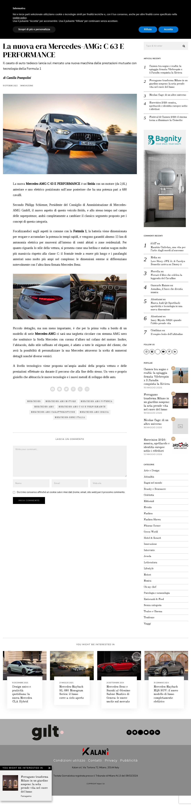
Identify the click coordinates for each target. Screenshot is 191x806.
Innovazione (26, 86)
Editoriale (26, 14)
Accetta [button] (168, 796)
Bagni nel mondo (153, 493)
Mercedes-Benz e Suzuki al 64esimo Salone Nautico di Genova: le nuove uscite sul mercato (118, 704)
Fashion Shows (153, 530)
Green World (151, 542)
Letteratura (151, 573)
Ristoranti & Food (154, 609)
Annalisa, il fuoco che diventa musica (168, 300)
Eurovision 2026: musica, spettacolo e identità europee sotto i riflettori (166, 110)
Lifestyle (110, 31)
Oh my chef (150, 597)
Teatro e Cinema (153, 622)
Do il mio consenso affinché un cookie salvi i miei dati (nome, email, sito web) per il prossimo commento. (71, 492)
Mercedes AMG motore (61, 402)
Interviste (165, 31)
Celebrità (90, 31)
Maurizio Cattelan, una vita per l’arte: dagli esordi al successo (169, 257)
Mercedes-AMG (44, 407)
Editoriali (149, 511)
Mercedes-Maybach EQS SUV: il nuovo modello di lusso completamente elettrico (166, 704)
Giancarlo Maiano (161, 294)
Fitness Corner (152, 536)
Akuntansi (157, 309)
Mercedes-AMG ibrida (94, 412)
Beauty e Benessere (63, 31)
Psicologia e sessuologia (158, 603)
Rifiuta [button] (148, 796)
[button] (184, 46)
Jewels (38, 31)
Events (148, 518)
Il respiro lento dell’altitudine (168, 344)
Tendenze (149, 628)
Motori (148, 585)
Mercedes (34, 402)
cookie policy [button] (19, 785)
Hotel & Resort (153, 548)
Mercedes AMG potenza (96, 402)
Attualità (145, 31)
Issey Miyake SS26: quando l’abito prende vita (167, 332)
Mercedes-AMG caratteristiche (53, 412)
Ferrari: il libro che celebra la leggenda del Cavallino (168, 286)
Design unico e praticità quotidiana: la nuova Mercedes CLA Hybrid (22, 704)
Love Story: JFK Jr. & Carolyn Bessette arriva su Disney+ (169, 272)
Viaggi (127, 31)
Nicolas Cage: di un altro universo (163, 97)
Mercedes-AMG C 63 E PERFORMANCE (82, 407)
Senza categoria (153, 615)
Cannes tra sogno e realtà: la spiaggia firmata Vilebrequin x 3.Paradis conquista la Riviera (166, 69)
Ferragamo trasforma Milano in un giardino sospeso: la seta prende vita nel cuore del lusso (168, 84)
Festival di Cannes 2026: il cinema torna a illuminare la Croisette (166, 125)
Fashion (21, 31)
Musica (148, 591)
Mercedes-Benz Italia (70, 418)
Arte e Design (152, 481)
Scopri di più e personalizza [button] (34, 796)
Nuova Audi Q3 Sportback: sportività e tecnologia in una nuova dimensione (167, 316)
